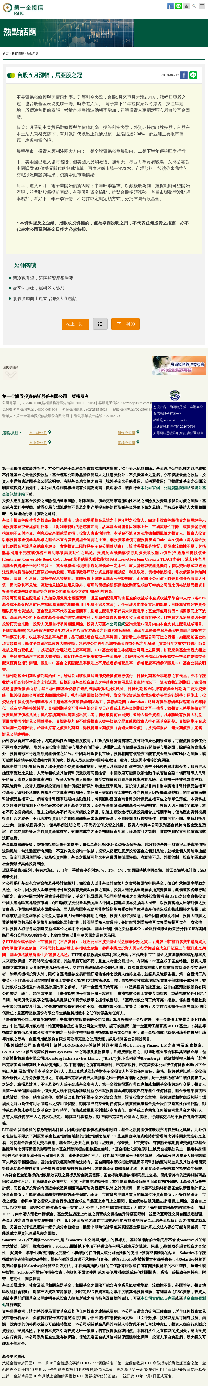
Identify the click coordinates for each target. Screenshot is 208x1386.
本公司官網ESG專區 (158, 1298)
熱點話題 (33, 53)
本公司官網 (150, 488)
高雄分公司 (128, 443)
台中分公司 (40, 443)
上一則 (76, 324)
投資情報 (18, 53)
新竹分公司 (128, 433)
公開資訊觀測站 (177, 488)
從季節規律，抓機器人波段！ (41, 288)
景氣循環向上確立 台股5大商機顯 (45, 298)
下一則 (123, 324)
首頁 (6, 53)
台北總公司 (40, 433)
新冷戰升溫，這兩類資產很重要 (43, 278)
